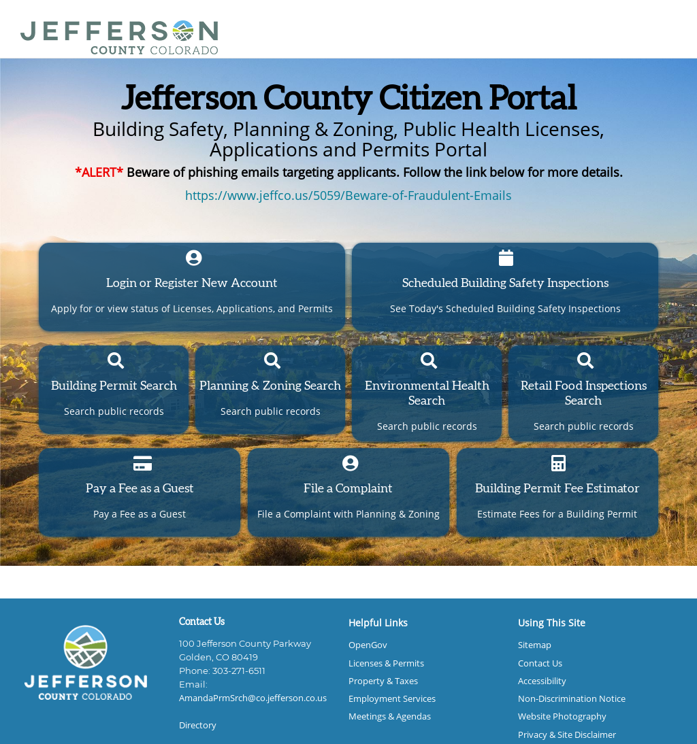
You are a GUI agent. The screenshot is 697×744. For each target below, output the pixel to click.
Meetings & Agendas (389, 716)
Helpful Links (378, 622)
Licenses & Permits (386, 663)
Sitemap (534, 645)
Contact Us (540, 663)
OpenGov (367, 645)
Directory (197, 725)
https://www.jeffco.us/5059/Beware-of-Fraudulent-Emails (348, 195)
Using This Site (551, 622)
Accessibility (542, 681)
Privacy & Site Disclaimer (567, 735)
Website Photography (562, 716)
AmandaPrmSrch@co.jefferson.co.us (253, 698)
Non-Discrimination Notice (572, 699)
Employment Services (392, 699)
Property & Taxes (383, 681)
